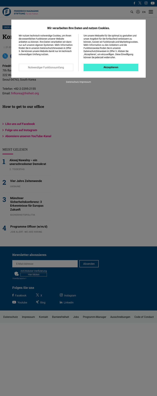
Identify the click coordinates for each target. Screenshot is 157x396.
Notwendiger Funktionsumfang (46, 67)
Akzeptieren (110, 67)
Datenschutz (72, 81)
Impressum (85, 81)
